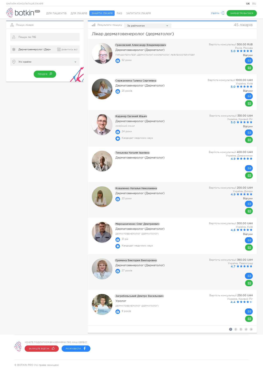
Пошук (45, 74)
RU (254, 3)
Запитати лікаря (138, 13)
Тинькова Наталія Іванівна (132, 152)
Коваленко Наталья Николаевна (136, 188)
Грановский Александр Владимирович (140, 45)
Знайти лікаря (102, 13)
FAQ (119, 13)
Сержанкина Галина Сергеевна (135, 80)
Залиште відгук (42, 348)
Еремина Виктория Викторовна (136, 260)
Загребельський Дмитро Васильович (139, 296)
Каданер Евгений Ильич (131, 116)
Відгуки (248, 55)
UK (248, 3)
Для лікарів (79, 13)
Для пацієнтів (56, 13)
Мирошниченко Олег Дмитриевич (137, 224)
